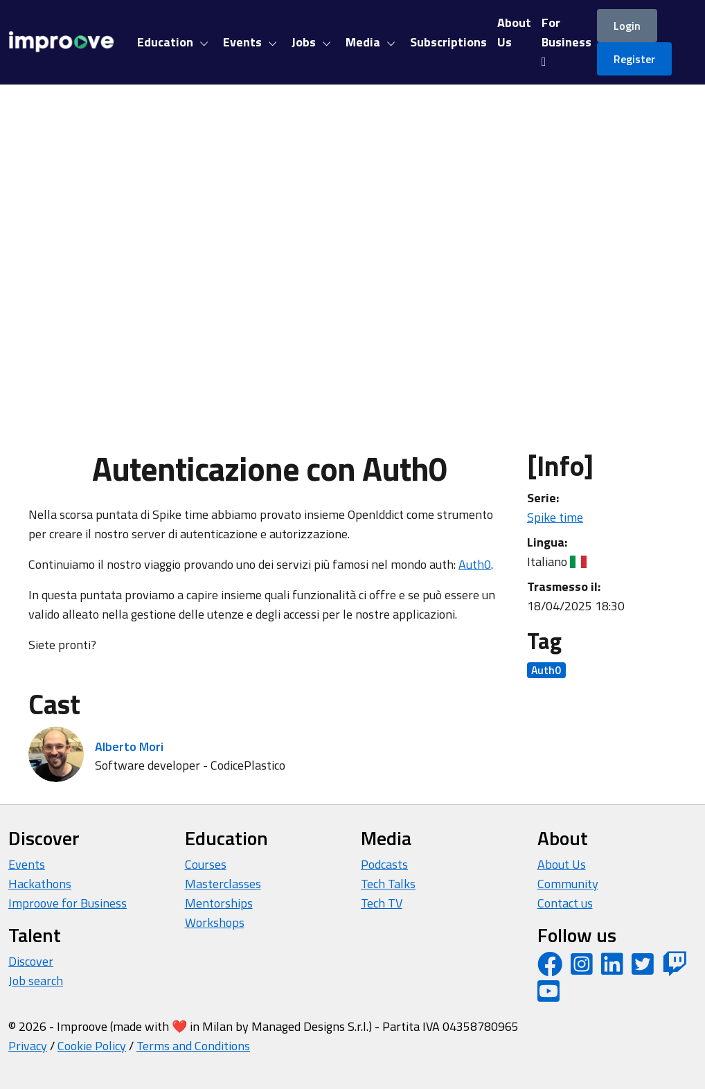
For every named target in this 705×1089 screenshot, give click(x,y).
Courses (205, 864)
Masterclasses (223, 883)
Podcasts (384, 864)
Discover (30, 961)
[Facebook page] (549, 968)
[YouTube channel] (548, 995)
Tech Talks (388, 883)
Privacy (27, 1045)
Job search (35, 980)
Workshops (214, 922)
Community (567, 883)
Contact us (565, 903)
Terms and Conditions (193, 1045)
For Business (566, 40)
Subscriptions (448, 42)
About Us (561, 864)
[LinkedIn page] (612, 968)
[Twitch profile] (674, 968)
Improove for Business (67, 903)
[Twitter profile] (643, 968)
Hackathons (39, 883)
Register (634, 59)
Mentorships (219, 903)
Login (627, 25)
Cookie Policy (91, 1045)
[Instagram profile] (582, 968)
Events (26, 864)
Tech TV (381, 903)
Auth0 (474, 564)
